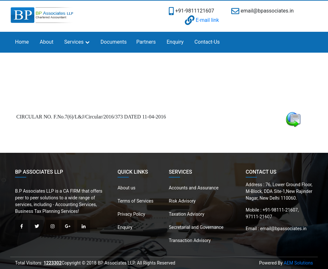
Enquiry (175, 42)
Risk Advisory (182, 201)
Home (22, 42)
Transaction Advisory (190, 240)
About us (126, 187)
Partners (146, 42)
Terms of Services (135, 201)
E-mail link (202, 20)
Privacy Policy (131, 214)
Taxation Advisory (186, 214)
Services (74, 42)
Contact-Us (207, 42)
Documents (114, 42)
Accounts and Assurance (193, 187)
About (46, 42)
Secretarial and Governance (196, 227)
